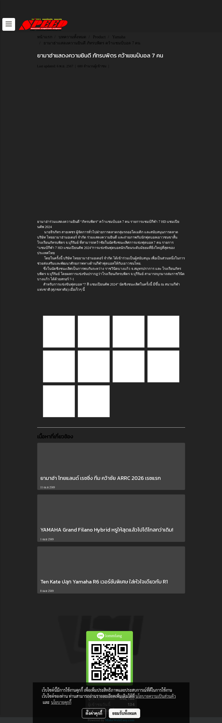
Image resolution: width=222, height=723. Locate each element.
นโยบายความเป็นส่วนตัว (156, 696)
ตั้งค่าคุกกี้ (94, 713)
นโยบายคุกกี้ (61, 702)
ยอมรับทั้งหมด (124, 713)
